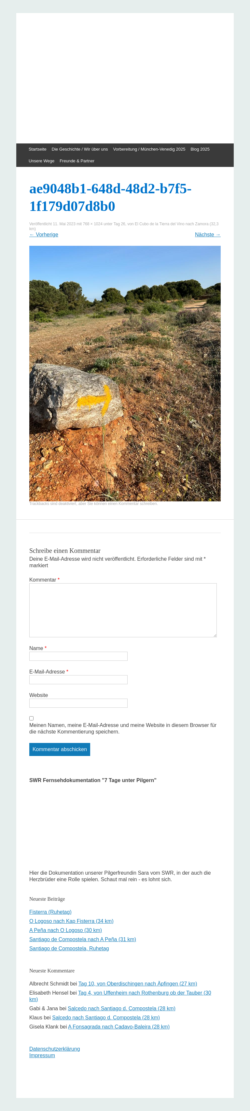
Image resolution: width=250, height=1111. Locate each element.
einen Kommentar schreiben (132, 503)
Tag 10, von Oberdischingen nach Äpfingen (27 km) (137, 983)
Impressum (42, 1055)
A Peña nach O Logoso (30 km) (65, 930)
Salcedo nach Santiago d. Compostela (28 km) (121, 1008)
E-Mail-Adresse (48, 671)
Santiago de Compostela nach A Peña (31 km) (82, 939)
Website (38, 695)
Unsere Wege (41, 160)
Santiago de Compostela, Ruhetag (69, 948)
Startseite (38, 149)
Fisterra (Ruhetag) (50, 912)
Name (38, 648)
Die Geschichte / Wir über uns (80, 149)
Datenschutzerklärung (54, 1049)
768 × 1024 (92, 224)
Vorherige (43, 234)
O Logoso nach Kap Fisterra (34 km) (71, 921)
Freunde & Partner (77, 160)
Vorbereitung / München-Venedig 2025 (149, 149)
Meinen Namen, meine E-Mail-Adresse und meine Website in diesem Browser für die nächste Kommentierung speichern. (122, 728)
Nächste (208, 234)
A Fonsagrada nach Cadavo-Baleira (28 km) (119, 1027)
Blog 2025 (200, 149)
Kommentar (44, 580)
